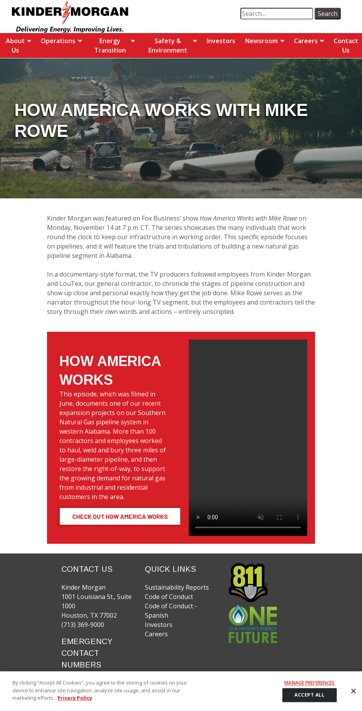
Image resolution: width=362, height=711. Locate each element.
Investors (221, 41)
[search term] (276, 13)
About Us (15, 45)
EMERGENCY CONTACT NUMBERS (87, 653)
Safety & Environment (167, 45)
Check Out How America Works (120, 516)
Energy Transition (110, 45)
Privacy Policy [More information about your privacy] (74, 697)
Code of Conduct (169, 596)
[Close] (353, 691)
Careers (306, 41)
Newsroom (261, 41)
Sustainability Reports (177, 587)
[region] (181, 691)
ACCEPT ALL (309, 695)
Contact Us (346, 45)
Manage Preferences (309, 683)
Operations (58, 41)
